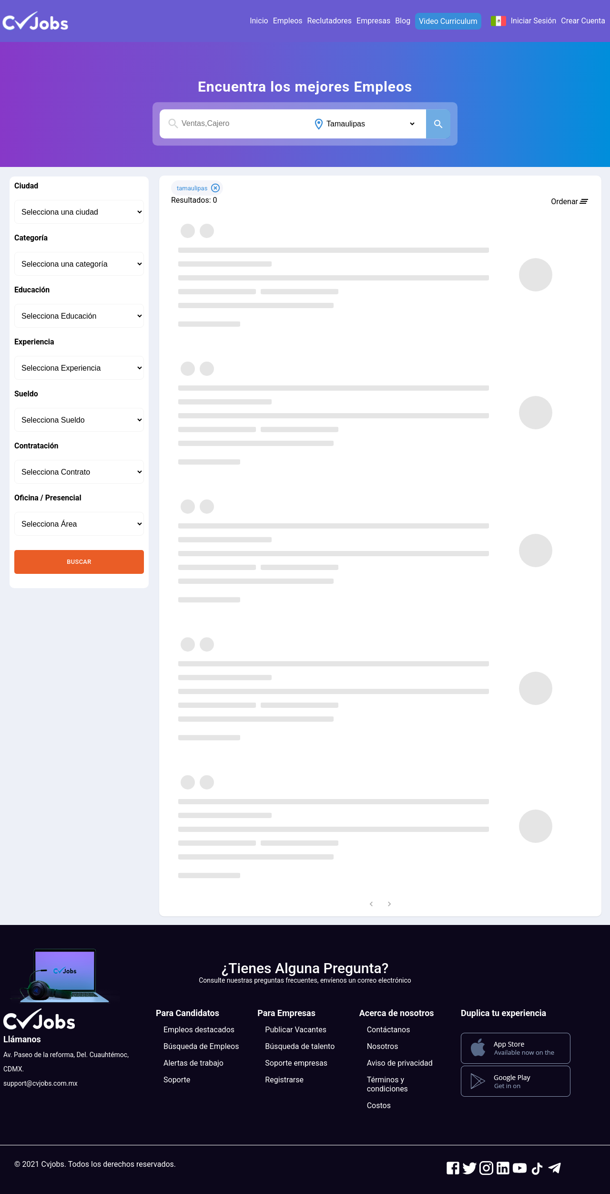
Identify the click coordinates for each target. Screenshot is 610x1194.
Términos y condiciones (387, 1084)
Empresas (373, 20)
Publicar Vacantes (295, 1029)
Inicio (259, 20)
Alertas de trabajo (193, 1063)
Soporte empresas (296, 1063)
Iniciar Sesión (534, 20)
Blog (402, 20)
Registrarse (284, 1079)
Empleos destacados (198, 1029)
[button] (35, 21)
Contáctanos (388, 1029)
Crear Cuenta (583, 20)
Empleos (288, 20)
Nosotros (382, 1046)
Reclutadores (329, 20)
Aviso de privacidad (400, 1063)
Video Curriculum (448, 21)
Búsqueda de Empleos (201, 1046)
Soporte (176, 1079)
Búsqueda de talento (300, 1046)
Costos (379, 1105)
